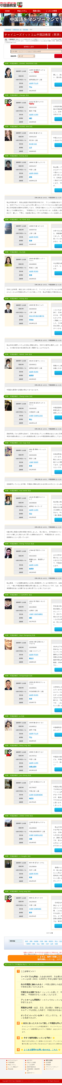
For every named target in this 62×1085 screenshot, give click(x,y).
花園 (30, 839)
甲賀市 (36, 655)
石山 (30, 514)
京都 (56, 944)
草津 (30, 241)
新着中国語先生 (31, 1067)
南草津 (31, 375)
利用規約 (48, 1064)
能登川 (51, 941)
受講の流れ (37, 11)
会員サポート (31, 1073)
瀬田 (30, 118)
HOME (7, 11)
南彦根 (36, 941)
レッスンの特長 (51, 11)
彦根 (30, 177)
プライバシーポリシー (52, 1067)
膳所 (42, 944)
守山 (30, 87)
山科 (51, 944)
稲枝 (46, 941)
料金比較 (10, 1069)
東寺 (30, 912)
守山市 (36, 83)
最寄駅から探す (29, 47)
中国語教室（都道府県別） (33, 1069)
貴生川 (31, 658)
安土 (56, 941)
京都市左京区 (38, 416)
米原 (26, 941)
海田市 (31, 798)
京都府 (31, 416)
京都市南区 (37, 909)
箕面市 (36, 462)
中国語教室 (8, 29)
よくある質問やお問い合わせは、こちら (41, 1050)
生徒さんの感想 (31, 1062)
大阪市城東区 (38, 614)
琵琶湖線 (25, 29)
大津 (47, 944)
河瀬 (41, 941)
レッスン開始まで (13, 1067)
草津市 (36, 237)
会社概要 (48, 1062)
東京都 (31, 144)
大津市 (36, 114)
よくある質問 (31, 1064)
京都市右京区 (38, 835)
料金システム (22, 11)
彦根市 (36, 173)
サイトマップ (49, 1069)
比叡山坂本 (32, 766)
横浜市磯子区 (39, 316)
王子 (30, 147)
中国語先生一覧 (17, 29)
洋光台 (31, 320)
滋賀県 (31, 83)
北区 (35, 144)
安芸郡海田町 (38, 795)
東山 (30, 419)
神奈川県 (32, 316)
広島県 (31, 795)
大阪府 (31, 462)
